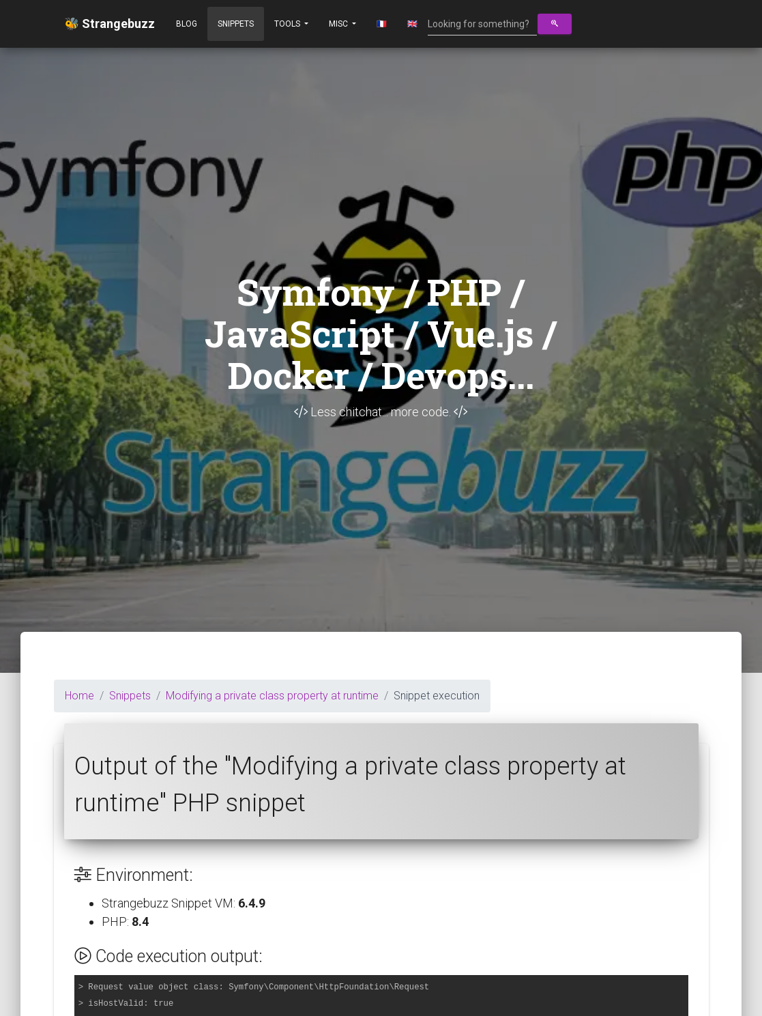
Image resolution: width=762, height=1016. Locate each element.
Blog (186, 24)
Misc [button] (339, 24)
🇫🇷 (382, 24)
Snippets (236, 24)
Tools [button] (288, 24)
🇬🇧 (412, 24)
